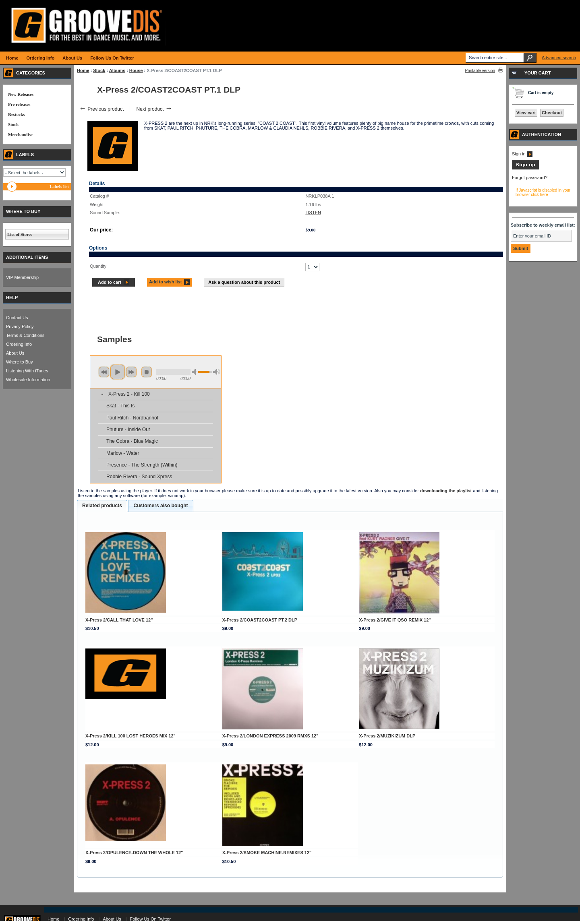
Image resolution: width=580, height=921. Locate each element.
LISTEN (313, 212)
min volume (195, 372)
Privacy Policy (19, 326)
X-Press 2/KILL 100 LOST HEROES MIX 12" (130, 735)
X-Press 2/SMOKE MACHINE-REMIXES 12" (267, 852)
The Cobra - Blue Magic (132, 441)
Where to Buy (19, 361)
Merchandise (20, 134)
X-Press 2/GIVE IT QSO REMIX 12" (395, 619)
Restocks (16, 114)
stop (146, 372)
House (136, 70)
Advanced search (559, 57)
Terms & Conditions (25, 335)
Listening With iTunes (27, 370)
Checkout (552, 112)
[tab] (102, 506)
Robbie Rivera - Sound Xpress (139, 476)
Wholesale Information (28, 379)
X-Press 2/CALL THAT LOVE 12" (119, 619)
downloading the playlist (446, 490)
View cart (526, 112)
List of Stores (19, 234)
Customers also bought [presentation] (160, 505)
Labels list (59, 186)
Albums (117, 70)
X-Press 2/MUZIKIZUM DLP (387, 735)
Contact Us (17, 317)
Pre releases (19, 104)
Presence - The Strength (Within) (142, 465)
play (118, 372)
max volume (216, 372)
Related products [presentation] (102, 505)
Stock (99, 70)
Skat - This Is (120, 406)
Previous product (101, 109)
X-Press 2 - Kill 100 (129, 394)
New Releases (20, 94)
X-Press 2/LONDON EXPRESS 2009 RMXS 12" (270, 735)
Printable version (480, 70)
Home (83, 70)
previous (104, 372)
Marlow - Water (122, 453)
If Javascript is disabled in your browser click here (543, 192)
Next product (154, 109)
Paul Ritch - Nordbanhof (132, 418)
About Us (15, 353)
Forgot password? (529, 177)
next (131, 372)
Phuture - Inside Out (128, 429)
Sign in (522, 153)
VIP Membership (22, 277)
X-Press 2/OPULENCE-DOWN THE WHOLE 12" (134, 852)
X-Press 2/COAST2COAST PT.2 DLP (259, 619)
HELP (12, 297)
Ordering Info (19, 344)
